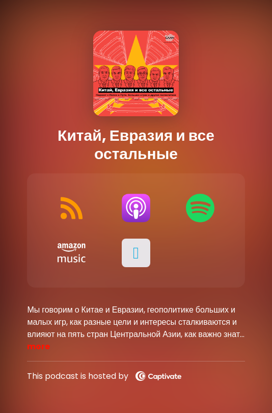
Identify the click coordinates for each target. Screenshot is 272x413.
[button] (136, 253)
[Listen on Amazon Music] (71, 253)
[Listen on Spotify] (200, 208)
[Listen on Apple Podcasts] (136, 208)
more (38, 346)
